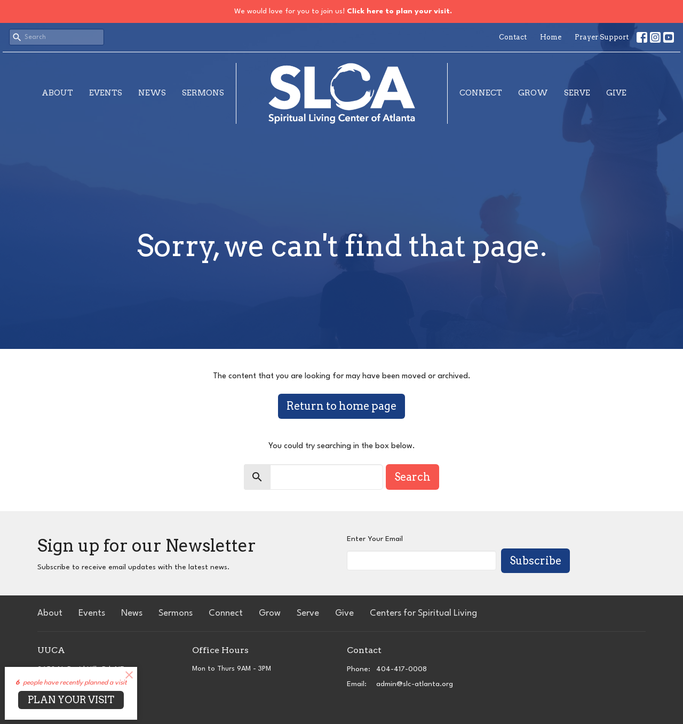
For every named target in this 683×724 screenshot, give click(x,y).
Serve (577, 93)
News (152, 93)
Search (412, 477)
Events (105, 93)
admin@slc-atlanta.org (414, 684)
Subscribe (535, 560)
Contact (513, 37)
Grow (533, 93)
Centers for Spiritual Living (423, 613)
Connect (480, 93)
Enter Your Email (375, 539)
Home (550, 37)
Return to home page (341, 406)
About (57, 93)
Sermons (203, 93)
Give (616, 93)
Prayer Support (602, 37)
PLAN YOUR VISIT (71, 699)
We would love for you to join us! (343, 11)
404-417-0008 (401, 669)
